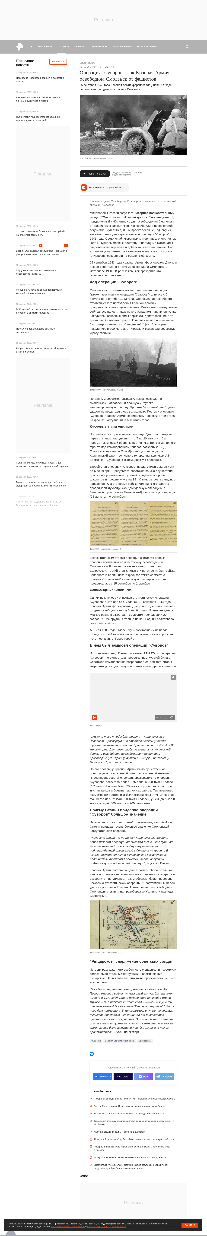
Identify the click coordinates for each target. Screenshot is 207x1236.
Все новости (58, 61)
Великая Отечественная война (119, 1041)
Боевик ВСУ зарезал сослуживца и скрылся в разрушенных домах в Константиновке (41, 252)
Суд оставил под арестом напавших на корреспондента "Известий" (38, 118)
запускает (126, 213)
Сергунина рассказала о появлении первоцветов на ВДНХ (36, 272)
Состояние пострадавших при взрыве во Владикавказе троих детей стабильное (39, 503)
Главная (83, 63)
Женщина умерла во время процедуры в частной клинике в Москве (39, 291)
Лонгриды (91, 63)
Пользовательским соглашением (68, 1226)
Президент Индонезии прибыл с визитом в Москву (40, 79)
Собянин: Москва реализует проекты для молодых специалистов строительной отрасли (42, 464)
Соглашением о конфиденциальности (106, 1226)
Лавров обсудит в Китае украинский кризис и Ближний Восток (41, 350)
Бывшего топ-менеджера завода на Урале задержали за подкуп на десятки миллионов (41, 484)
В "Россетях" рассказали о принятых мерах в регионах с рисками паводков (41, 311)
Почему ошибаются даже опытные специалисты (35, 330)
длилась (156, 294)
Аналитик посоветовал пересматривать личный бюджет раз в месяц (38, 99)
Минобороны (145, 1041)
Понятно (190, 1225)
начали (115, 451)
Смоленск (96, 1041)
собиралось (98, 311)
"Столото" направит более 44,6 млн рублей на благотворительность (40, 233)
